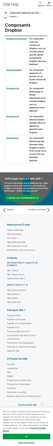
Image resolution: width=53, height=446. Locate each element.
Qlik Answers (13, 294)
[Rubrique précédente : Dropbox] (14, 210)
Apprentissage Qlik (16, 242)
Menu (49, 5)
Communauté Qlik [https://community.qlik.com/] (27, 404)
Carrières (11, 388)
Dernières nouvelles (17, 392)
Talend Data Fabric (16, 278)
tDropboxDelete (14, 70)
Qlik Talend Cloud (15, 274)
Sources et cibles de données (21, 347)
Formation (12, 238)
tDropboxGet (12, 88)
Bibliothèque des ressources (21, 250)
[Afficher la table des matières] (6, 13)
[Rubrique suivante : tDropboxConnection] (39, 210)
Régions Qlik (13, 351)
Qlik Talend (12, 270)
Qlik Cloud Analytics (16, 290)
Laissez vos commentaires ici (22, 197)
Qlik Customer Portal (17, 246)
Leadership (12, 368)
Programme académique (19, 380)
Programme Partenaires (18, 384)
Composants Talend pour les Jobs (24, 13)
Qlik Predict (12, 298)
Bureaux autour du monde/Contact (24, 396)
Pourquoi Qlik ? (14, 315)
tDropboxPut (12, 138)
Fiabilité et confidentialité (19, 323)
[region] (26, 426)
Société (11, 364)
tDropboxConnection (16, 38)
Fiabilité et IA (13, 327)
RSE (9, 372)
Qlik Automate (14, 302)
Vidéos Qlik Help (15, 230)
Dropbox (12, 16)
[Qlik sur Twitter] (42, 404)
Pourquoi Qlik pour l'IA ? (18, 331)
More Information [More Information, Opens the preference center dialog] (26, 442)
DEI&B (10, 376)
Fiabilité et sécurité (16, 319)
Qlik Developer (14, 234)
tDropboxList (12, 116)
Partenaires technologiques (20, 343)
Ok (26, 436)
